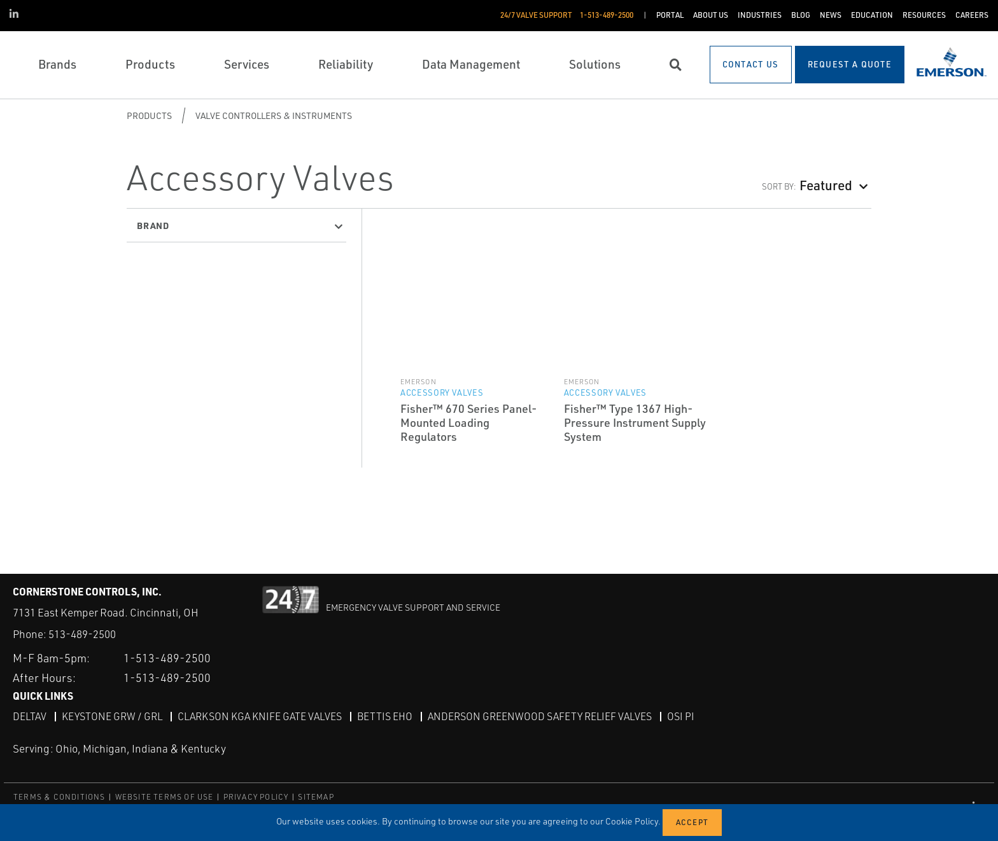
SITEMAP (316, 796)
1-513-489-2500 (167, 657)
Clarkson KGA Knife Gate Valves (260, 715)
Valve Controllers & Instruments (273, 115)
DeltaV (29, 715)
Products (149, 115)
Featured (825, 184)
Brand (153, 225)
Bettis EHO (384, 715)
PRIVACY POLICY (256, 796)
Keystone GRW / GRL (112, 715)
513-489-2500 (82, 634)
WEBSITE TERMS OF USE (164, 796)
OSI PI (680, 715)
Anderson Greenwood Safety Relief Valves (540, 715)
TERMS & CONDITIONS (59, 796)
